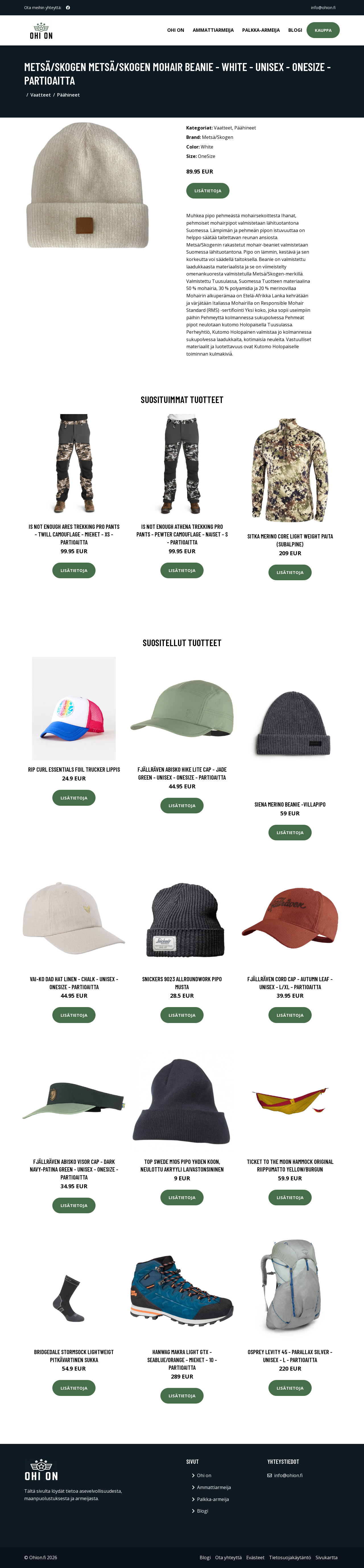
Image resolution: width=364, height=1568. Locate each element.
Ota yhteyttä (228, 1557)
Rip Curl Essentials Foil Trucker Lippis (74, 769)
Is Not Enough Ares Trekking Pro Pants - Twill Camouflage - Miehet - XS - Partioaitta (74, 534)
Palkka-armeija (261, 30)
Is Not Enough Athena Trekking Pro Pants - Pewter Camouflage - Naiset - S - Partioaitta (182, 534)
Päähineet (68, 95)
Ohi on (175, 30)
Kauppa (323, 30)
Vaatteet (40, 95)
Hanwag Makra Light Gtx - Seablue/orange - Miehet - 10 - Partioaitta (182, 1359)
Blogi (295, 30)
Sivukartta (327, 1557)
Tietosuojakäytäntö (290, 1557)
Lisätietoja (208, 190)
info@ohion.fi (323, 7)
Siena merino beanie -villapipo (290, 804)
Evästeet (255, 1557)
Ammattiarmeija (213, 30)
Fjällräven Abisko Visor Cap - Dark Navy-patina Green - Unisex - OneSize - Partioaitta (74, 1169)
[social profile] (68, 7)
